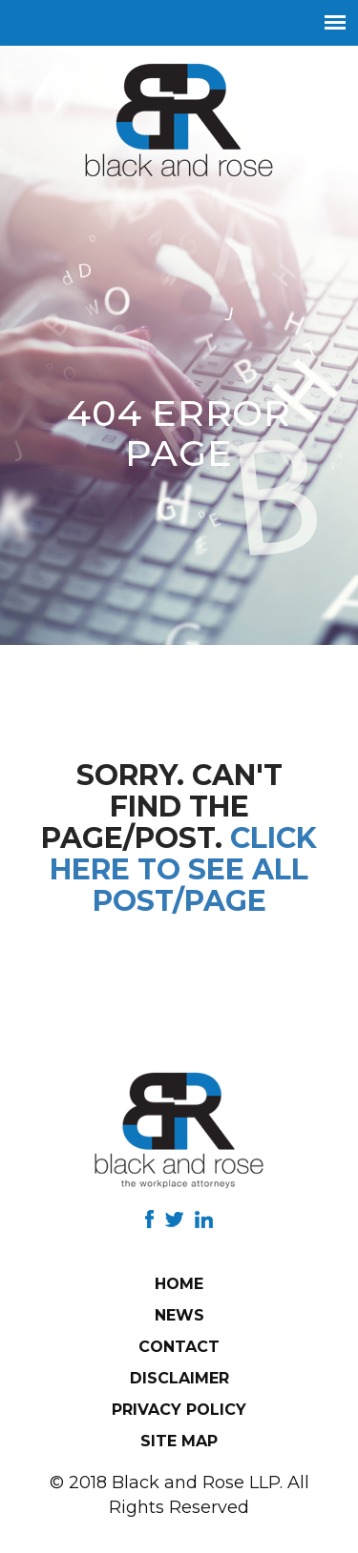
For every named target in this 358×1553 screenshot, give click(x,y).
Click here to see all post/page (183, 869)
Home (179, 1284)
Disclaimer (179, 1378)
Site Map (179, 1441)
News (179, 1315)
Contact (179, 1347)
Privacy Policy (179, 1410)
